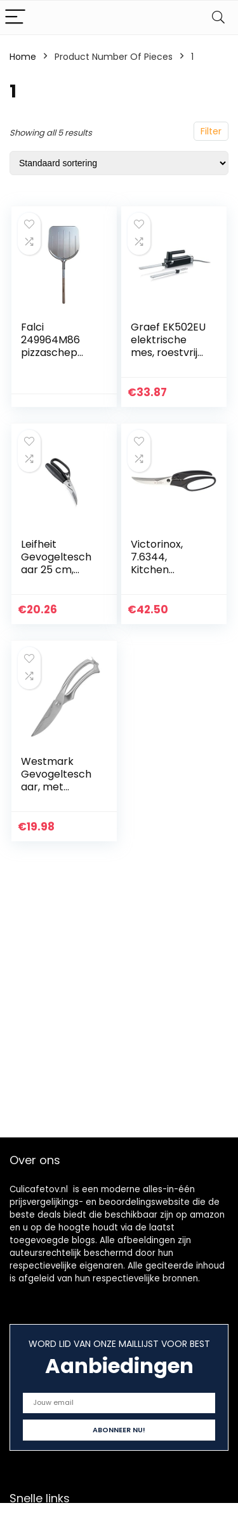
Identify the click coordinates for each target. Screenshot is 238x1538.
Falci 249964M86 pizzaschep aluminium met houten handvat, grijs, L (58, 359)
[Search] (218, 17)
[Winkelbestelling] (119, 163)
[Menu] (15, 17)
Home (23, 56)
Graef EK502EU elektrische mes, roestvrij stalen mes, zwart (168, 352)
